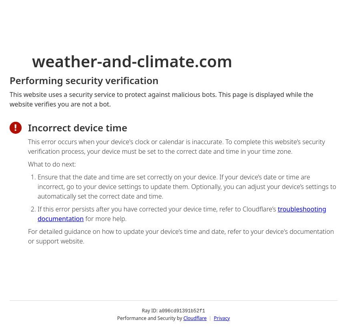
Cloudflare (195, 317)
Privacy (222, 317)
